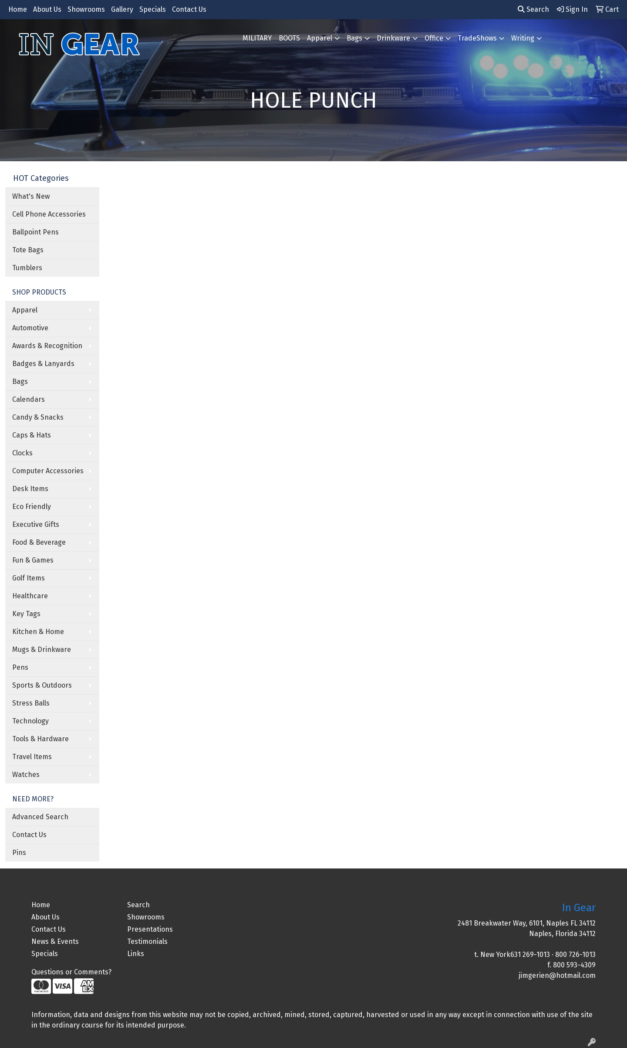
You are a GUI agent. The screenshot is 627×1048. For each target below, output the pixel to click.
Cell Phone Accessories (49, 214)
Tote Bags (28, 250)
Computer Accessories (48, 471)
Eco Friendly (31, 506)
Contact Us (189, 9)
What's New (31, 196)
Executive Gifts (35, 524)
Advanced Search (40, 817)
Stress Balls (31, 703)
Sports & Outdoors (42, 685)
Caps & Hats (31, 435)
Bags (354, 38)
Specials (152, 9)
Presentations (150, 929)
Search (533, 9)
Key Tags (26, 614)
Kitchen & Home (38, 631)
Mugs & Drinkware (41, 649)
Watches (26, 774)
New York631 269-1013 (515, 954)
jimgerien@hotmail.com (557, 975)
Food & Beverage (39, 542)
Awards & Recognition (47, 346)
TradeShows (477, 38)
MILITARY (257, 38)
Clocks (22, 453)
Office (434, 38)
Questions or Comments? (71, 972)
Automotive (30, 328)
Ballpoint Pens (35, 232)
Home (17, 9)
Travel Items (32, 757)
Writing (522, 38)
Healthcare (30, 596)
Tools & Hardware (40, 739)
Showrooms (86, 9)
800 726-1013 (575, 954)
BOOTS (289, 38)
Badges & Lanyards (43, 364)
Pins (19, 852)
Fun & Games (33, 560)
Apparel (319, 38)
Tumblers (27, 268)
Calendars (28, 399)
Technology (30, 721)
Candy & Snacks (38, 417)
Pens (20, 667)
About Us (47, 9)
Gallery (122, 9)
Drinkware (393, 38)
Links (135, 954)
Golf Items (28, 578)
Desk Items (30, 489)
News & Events (55, 941)
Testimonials (147, 941)
